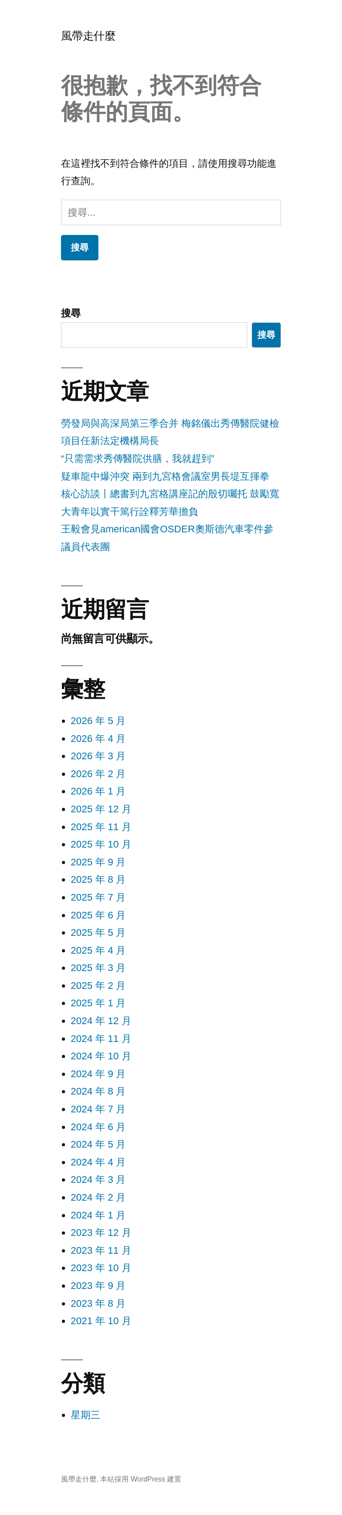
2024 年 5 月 (98, 1144)
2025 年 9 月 (98, 862)
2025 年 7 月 (98, 897)
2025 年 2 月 (98, 985)
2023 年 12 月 (101, 1232)
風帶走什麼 (88, 36)
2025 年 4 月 (98, 950)
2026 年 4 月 (98, 738)
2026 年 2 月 (98, 773)
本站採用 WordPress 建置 (140, 1479)
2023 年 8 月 (98, 1303)
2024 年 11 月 (101, 1038)
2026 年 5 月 (98, 720)
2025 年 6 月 (98, 915)
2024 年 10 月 (101, 1056)
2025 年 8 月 (98, 879)
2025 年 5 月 (98, 932)
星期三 (85, 1414)
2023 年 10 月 (101, 1267)
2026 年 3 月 (98, 756)
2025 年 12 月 (101, 809)
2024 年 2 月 (98, 1197)
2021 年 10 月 (101, 1320)
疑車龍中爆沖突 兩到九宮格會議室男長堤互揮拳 (165, 476)
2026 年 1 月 (98, 791)
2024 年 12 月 (101, 1020)
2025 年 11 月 (101, 826)
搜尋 (71, 313)
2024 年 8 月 (98, 1091)
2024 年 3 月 (98, 1179)
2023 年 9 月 (98, 1285)
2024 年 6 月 (98, 1126)
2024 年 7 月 (98, 1109)
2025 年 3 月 (98, 967)
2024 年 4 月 (98, 1162)
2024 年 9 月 (98, 1073)
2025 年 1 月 (98, 1003)
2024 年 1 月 (98, 1215)
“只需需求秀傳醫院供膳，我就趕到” (138, 458)
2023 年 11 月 (101, 1250)
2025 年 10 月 (101, 844)
